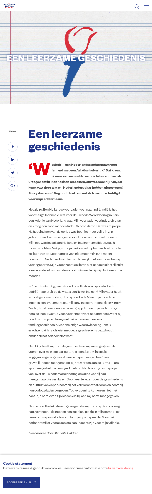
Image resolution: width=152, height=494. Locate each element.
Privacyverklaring (120, 469)
